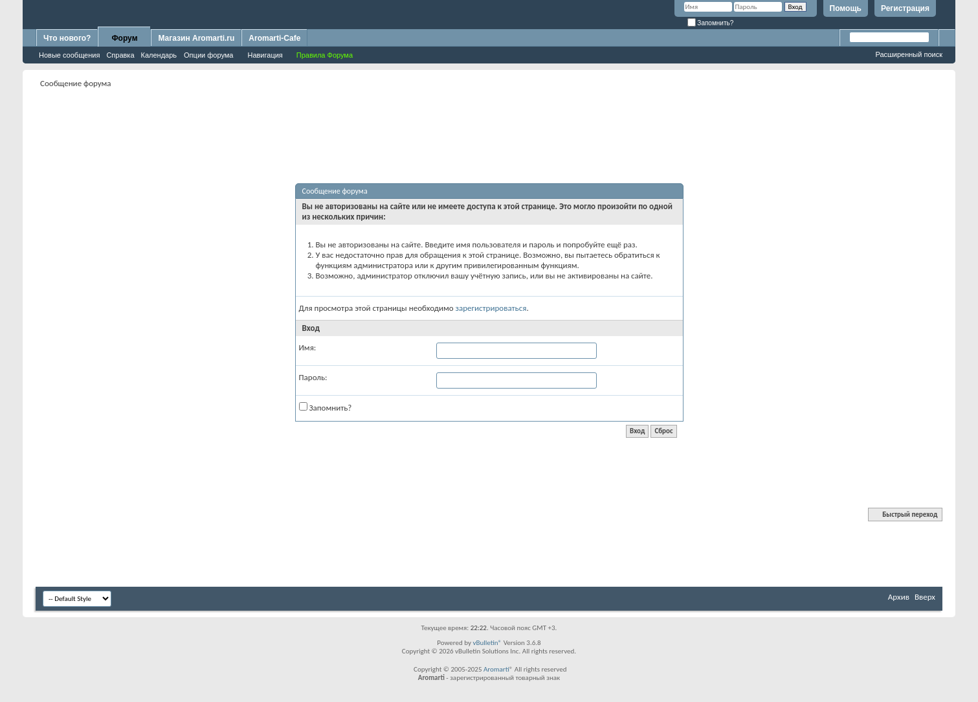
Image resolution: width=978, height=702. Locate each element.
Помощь (845, 8)
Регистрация (905, 8)
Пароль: (313, 377)
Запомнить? (710, 23)
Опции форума (208, 55)
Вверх (925, 597)
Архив (898, 597)
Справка (120, 55)
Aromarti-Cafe (274, 38)
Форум (124, 38)
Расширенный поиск (908, 54)
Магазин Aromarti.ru (196, 38)
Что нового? (67, 38)
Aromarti (496, 669)
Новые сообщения (69, 55)
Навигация (264, 55)
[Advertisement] (489, 120)
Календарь (159, 55)
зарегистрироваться (491, 308)
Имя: (308, 347)
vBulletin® (487, 643)
